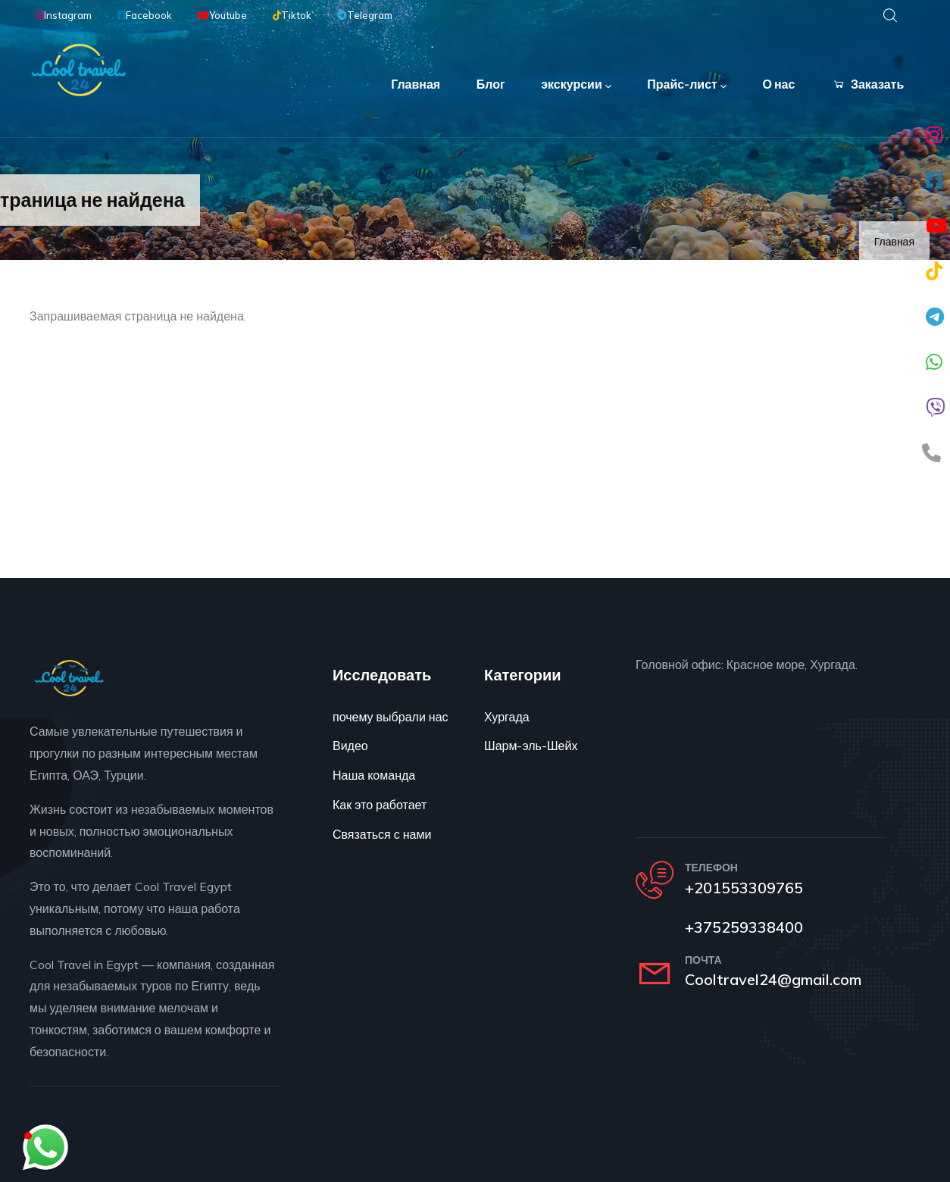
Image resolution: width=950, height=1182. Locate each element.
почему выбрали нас (390, 716)
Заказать (867, 84)
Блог (489, 84)
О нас (778, 84)
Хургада (507, 716)
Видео (350, 745)
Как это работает (380, 804)
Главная (414, 84)
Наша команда (374, 775)
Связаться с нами (382, 834)
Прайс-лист (686, 85)
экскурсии (575, 85)
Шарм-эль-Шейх (530, 745)
